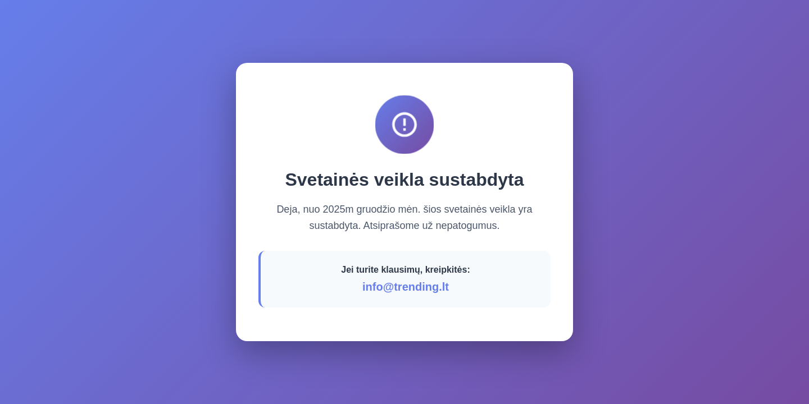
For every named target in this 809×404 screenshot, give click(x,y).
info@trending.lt (405, 287)
